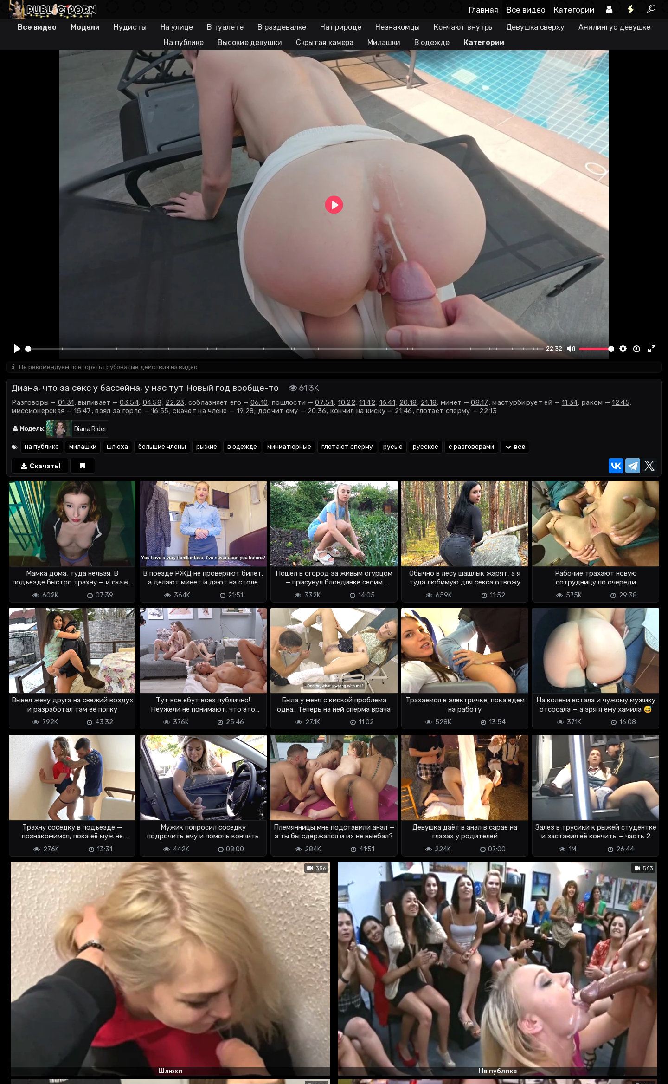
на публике (42, 448)
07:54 (324, 403)
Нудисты (130, 27)
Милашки (383, 42)
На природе (340, 27)
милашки (82, 448)
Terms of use (54, 1071)
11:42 (367, 403)
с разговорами (471, 448)
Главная (483, 9)
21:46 (403, 412)
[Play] (17, 348)
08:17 (479, 403)
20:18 (408, 403)
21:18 (429, 403)
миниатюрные (289, 448)
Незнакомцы (397, 27)
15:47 (82, 412)
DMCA (21, 1071)
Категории (574, 9)
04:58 (152, 403)
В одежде (432, 42)
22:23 (175, 403)
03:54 (129, 403)
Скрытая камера (325, 42)
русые (393, 448)
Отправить (43, 1032)
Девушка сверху (535, 27)
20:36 (317, 412)
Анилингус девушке (614, 27)
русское (425, 448)
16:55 (160, 412)
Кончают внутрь (463, 27)
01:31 (66, 403)
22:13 (488, 412)
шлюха (117, 448)
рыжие (206, 448)
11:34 (570, 403)
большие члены (162, 448)
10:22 (346, 403)
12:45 (620, 403)
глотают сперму (347, 448)
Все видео (526, 9)
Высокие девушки (250, 42)
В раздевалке (281, 27)
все (514, 448)
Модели (85, 27)
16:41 (387, 403)
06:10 (259, 403)
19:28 (245, 412)
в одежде (242, 448)
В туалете (225, 27)
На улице (177, 27)
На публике (184, 42)
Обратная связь (103, 1071)
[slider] (284, 348)
